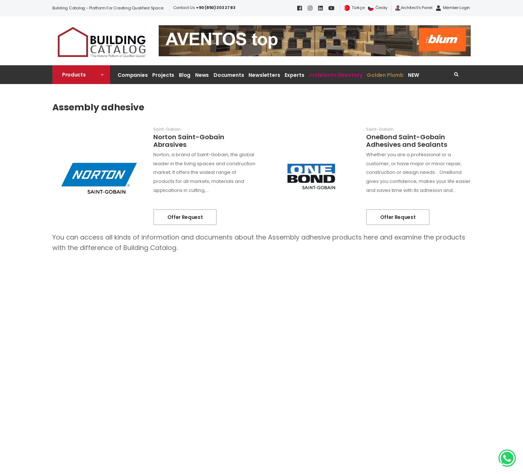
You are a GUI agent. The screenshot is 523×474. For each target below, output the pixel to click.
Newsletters (264, 75)
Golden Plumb (385, 75)
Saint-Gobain (167, 129)
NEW (413, 75)
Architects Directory (335, 75)
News (202, 75)
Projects (163, 75)
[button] (81, 74)
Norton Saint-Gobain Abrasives (188, 140)
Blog (185, 75)
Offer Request (185, 217)
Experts (294, 75)
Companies (133, 75)
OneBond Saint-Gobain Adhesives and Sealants (406, 140)
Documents (229, 75)
